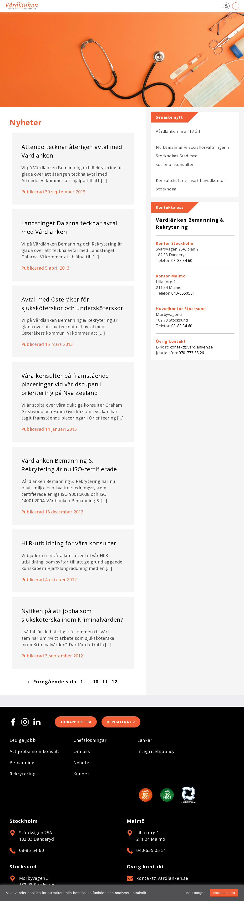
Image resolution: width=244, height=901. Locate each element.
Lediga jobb (23, 741)
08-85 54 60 (181, 260)
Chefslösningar (90, 741)
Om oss (81, 752)
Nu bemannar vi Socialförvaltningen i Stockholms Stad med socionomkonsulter (192, 156)
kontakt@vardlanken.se (191, 347)
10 (96, 681)
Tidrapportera (78, 722)
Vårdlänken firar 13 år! (178, 131)
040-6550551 (183, 293)
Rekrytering (23, 775)
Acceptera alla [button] (224, 893)
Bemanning (22, 764)
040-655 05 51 (151, 851)
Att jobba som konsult (35, 752)
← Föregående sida (52, 681)
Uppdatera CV (127, 722)
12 (114, 681)
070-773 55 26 (191, 352)
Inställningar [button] (195, 893)
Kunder (81, 775)
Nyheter (82, 764)
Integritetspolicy (156, 752)
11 (105, 681)
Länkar (144, 741)
